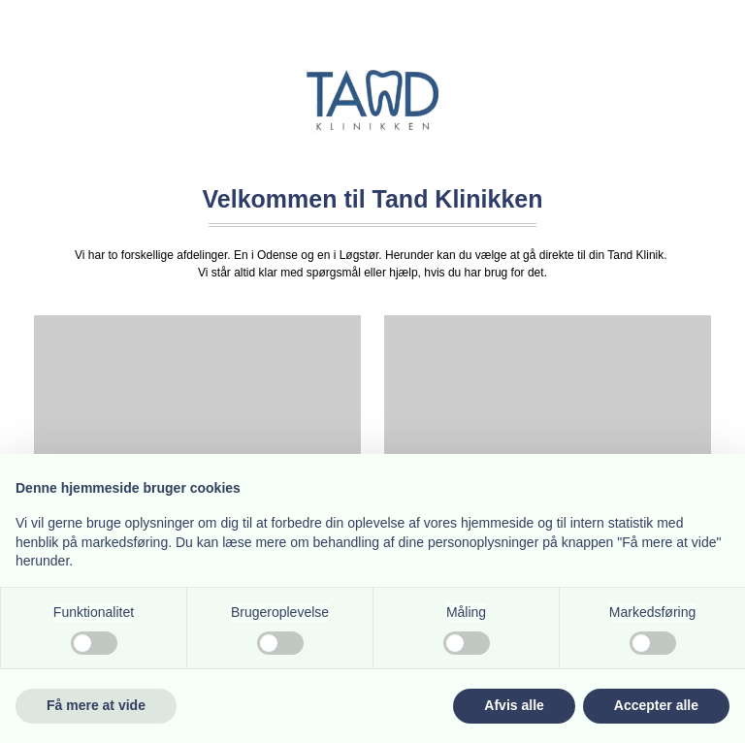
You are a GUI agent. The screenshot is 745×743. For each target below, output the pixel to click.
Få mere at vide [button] (96, 705)
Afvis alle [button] (513, 705)
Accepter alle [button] (656, 705)
